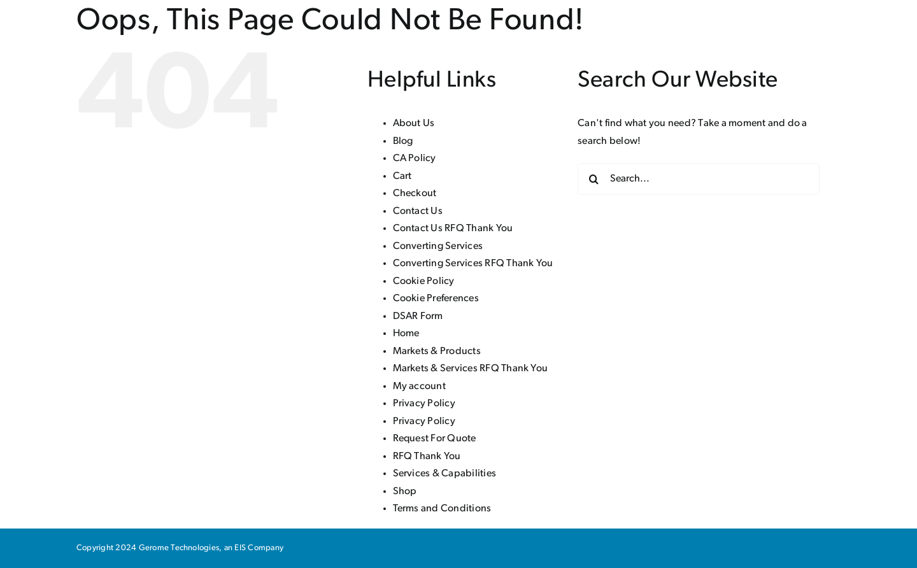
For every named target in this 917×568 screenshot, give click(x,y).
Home (406, 334)
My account (419, 386)
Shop (405, 491)
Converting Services (438, 246)
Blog (403, 141)
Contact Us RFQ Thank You (453, 229)
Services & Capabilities (445, 474)
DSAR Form (418, 316)
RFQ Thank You (427, 456)
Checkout (415, 193)
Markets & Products (437, 351)
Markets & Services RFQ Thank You (470, 369)
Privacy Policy (424, 404)
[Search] (593, 179)
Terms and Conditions (442, 509)
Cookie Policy (424, 281)
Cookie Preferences (436, 299)
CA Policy (414, 158)
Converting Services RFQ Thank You (473, 264)
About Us (414, 123)
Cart (402, 176)
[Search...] (699, 179)
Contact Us (418, 211)
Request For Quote (434, 439)
